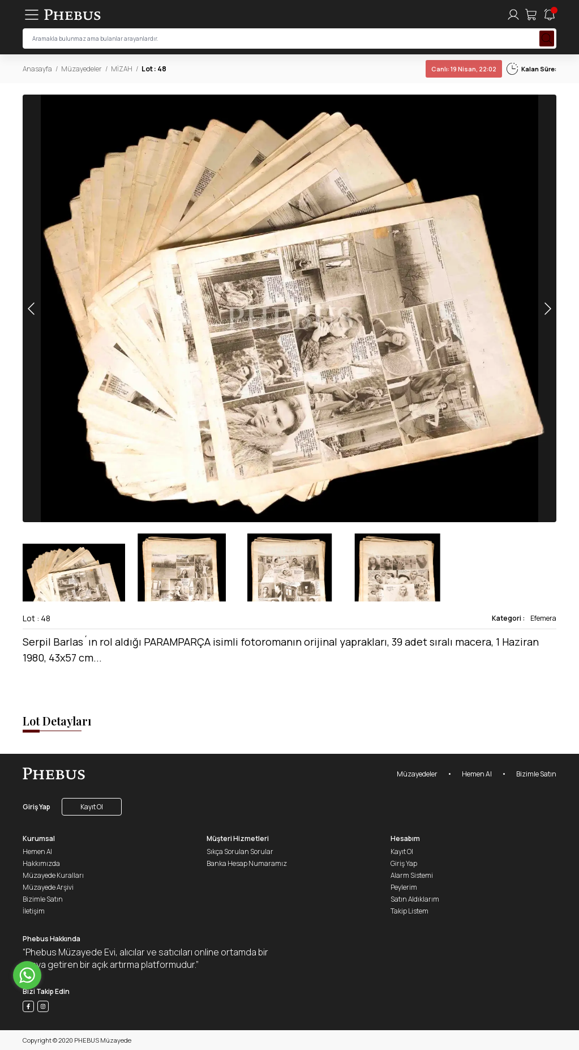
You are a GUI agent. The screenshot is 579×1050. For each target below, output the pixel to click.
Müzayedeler (81, 69)
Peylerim (404, 887)
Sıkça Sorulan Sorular (240, 851)
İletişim (34, 911)
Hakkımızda (41, 863)
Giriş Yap (36, 807)
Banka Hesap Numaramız (247, 863)
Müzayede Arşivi (48, 887)
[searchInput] (289, 38)
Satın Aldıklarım (415, 899)
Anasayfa (37, 69)
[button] (547, 308)
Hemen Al (477, 774)
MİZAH (121, 69)
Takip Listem (409, 911)
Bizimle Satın (536, 774)
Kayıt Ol (91, 807)
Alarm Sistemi (412, 875)
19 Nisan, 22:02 (463, 69)
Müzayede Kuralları (53, 875)
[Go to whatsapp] (27, 975)
